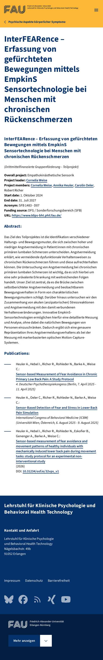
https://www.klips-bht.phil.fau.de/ (36, 215)
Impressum (12, 580)
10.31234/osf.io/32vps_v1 (41, 471)
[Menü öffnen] (96, 10)
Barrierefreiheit (59, 580)
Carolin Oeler (84, 185)
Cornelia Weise (36, 180)
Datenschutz (34, 580)
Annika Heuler (63, 185)
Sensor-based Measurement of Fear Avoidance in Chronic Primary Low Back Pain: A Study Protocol (56, 377)
